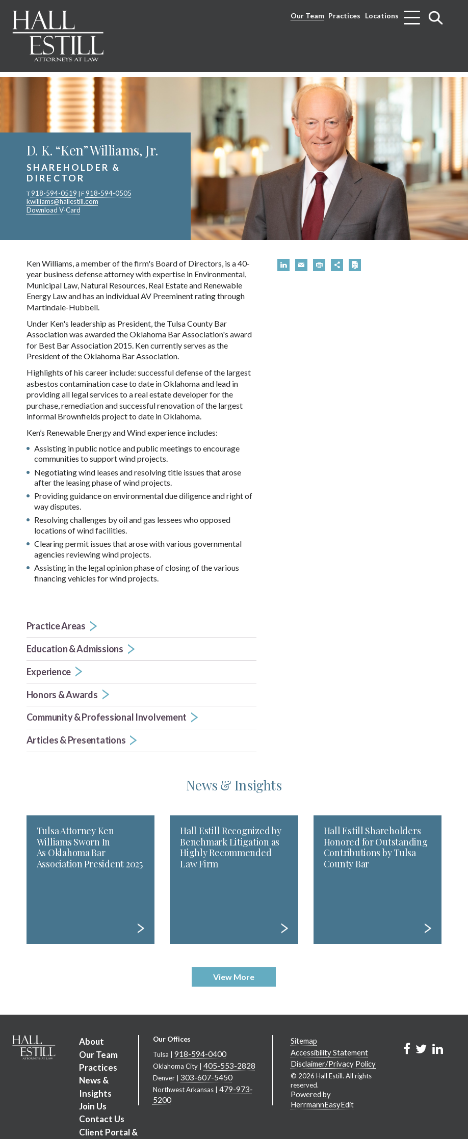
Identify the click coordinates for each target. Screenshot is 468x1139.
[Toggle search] (436, 17)
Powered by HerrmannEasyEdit (318, 1080)
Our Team (307, 15)
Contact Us (98, 1081)
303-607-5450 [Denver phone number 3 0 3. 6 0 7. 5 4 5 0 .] (203, 1060)
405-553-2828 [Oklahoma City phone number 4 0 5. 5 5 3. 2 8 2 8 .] (226, 1050)
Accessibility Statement (325, 1036)
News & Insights (106, 1059)
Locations (382, 15)
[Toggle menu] (412, 14)
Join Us (91, 1070)
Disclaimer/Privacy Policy (328, 1047)
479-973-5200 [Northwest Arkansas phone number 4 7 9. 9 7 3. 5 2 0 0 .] (242, 1070)
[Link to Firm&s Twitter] (422, 1035)
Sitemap (303, 1027)
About (89, 1027)
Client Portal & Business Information (105, 1103)
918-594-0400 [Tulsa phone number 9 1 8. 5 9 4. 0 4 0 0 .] (197, 1040)
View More (233, 963)
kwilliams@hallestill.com (60, 202)
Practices (344, 15)
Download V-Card (50, 210)
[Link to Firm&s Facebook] (409, 1035)
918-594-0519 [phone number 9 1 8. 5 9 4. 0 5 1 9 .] (51, 195)
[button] (141, 625)
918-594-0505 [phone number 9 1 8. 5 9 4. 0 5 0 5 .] (99, 195)
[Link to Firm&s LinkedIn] (436, 1035)
